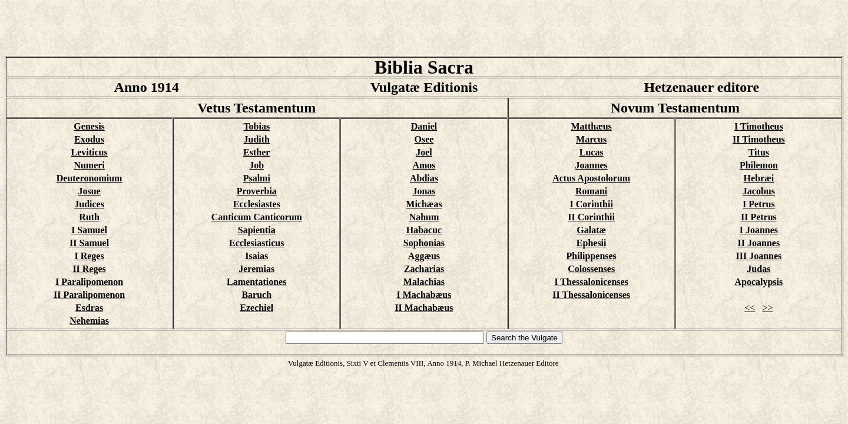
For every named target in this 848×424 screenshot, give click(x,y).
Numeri (89, 165)
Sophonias (424, 243)
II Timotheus (759, 139)
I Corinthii (590, 204)
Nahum (424, 217)
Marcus (591, 139)
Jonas (423, 191)
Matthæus (591, 126)
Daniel (424, 126)
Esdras (89, 308)
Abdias (424, 178)
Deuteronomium (89, 178)
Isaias (256, 256)
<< (749, 308)
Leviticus (89, 152)
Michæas (424, 204)
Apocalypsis (758, 282)
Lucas (591, 152)
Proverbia (257, 191)
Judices (89, 204)
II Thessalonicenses (591, 295)
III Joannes (758, 256)
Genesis (89, 126)
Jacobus (759, 191)
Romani (591, 191)
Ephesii (592, 243)
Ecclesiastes (256, 204)
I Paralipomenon (89, 282)
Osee (424, 139)
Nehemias (89, 321)
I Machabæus (424, 295)
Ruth (89, 217)
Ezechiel (256, 308)
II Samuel (89, 243)
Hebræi (759, 178)
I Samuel (89, 230)
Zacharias (424, 269)
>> (767, 308)
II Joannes (759, 243)
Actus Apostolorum (591, 178)
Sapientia (257, 230)
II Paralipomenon (89, 295)
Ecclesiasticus (256, 243)
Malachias (424, 282)
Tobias (256, 126)
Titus (758, 152)
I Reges (89, 256)
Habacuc (424, 230)
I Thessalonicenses (591, 282)
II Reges (88, 269)
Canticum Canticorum (256, 217)
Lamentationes (256, 282)
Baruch (256, 295)
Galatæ (591, 230)
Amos (423, 165)
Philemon (759, 165)
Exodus (89, 139)
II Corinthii (591, 217)
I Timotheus (758, 126)
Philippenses (591, 256)
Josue (89, 191)
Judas (758, 269)
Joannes (591, 165)
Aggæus (424, 256)
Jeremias (256, 269)
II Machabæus (424, 308)
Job (256, 165)
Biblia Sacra (424, 67)
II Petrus (759, 217)
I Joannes (759, 230)
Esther (256, 152)
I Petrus (759, 204)
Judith (257, 139)
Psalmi (256, 178)
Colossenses (591, 269)
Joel (424, 152)
